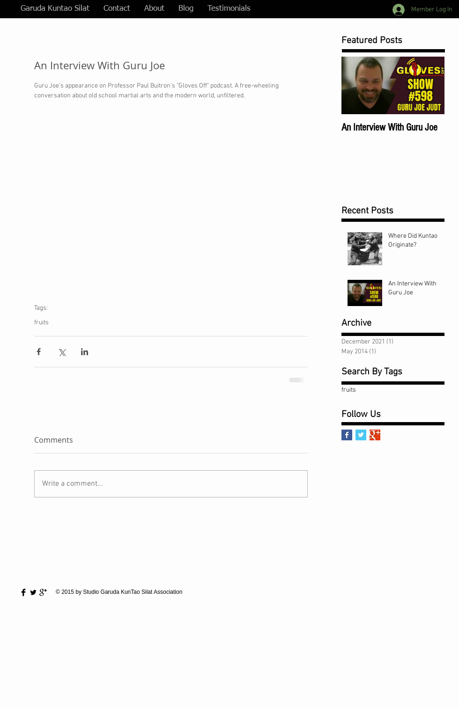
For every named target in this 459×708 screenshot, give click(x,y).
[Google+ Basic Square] (375, 435)
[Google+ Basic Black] (43, 592)
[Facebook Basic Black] (23, 592)
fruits (41, 323)
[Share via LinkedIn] (84, 351)
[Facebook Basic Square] (346, 435)
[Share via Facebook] (38, 351)
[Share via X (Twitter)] (61, 351)
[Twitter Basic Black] (33, 592)
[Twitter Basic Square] (360, 435)
